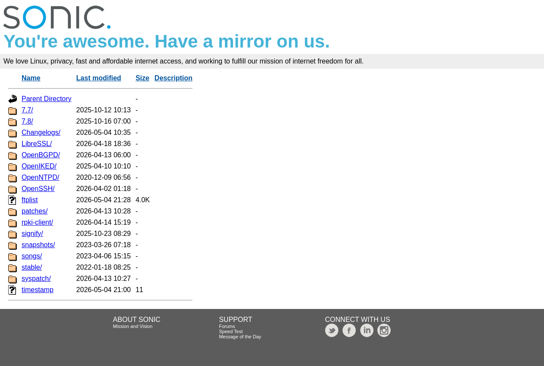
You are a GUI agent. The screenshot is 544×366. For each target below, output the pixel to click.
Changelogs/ (41, 132)
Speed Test (231, 331)
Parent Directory (47, 98)
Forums (227, 326)
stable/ (32, 267)
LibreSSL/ (37, 143)
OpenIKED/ (39, 166)
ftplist (30, 200)
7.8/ (27, 121)
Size (142, 78)
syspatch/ (36, 278)
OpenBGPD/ (41, 155)
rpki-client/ (37, 222)
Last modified (98, 78)
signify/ (32, 233)
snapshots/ (38, 244)
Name (31, 78)
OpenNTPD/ (40, 177)
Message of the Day (240, 336)
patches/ (34, 211)
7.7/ (27, 110)
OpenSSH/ (38, 188)
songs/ (32, 256)
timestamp (38, 289)
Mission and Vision (133, 326)
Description (174, 78)
